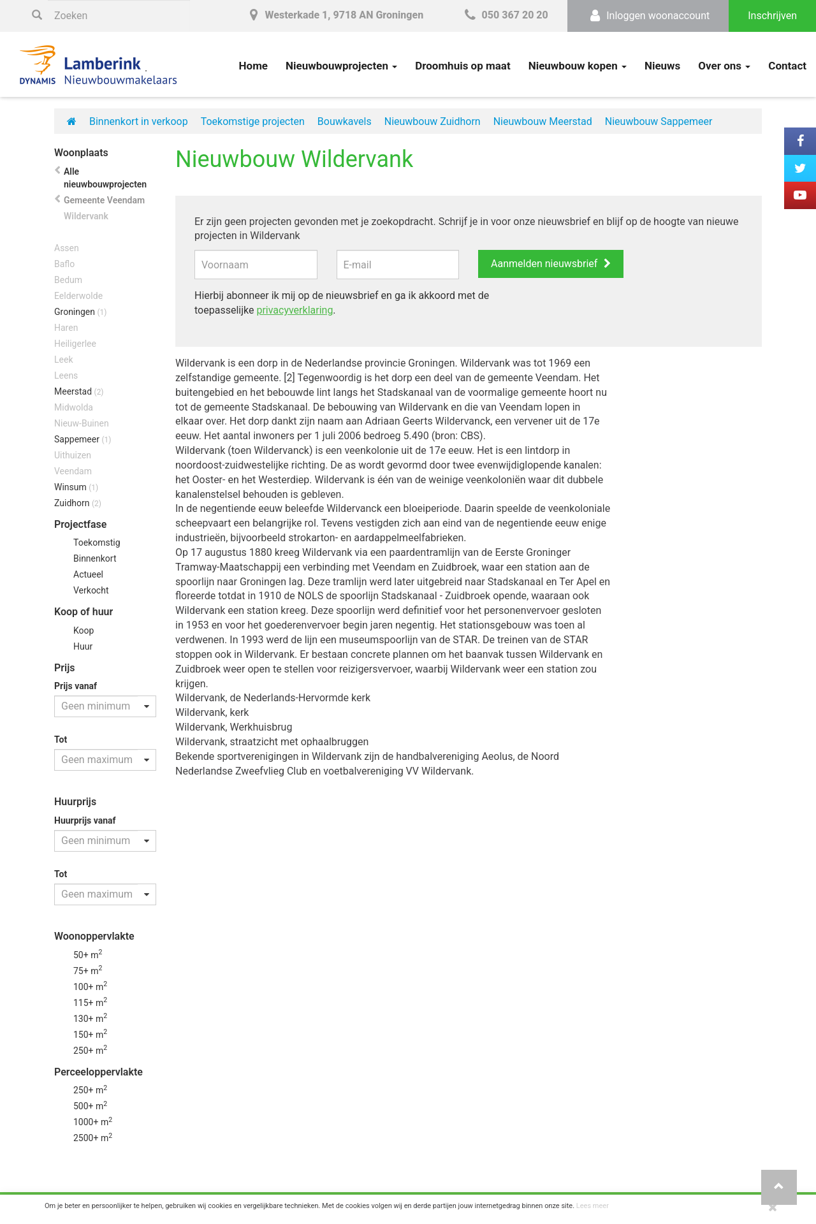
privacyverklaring (294, 310)
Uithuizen (72, 455)
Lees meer (592, 1206)
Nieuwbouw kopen (577, 65)
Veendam (73, 471)
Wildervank (86, 216)
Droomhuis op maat (463, 65)
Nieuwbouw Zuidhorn (432, 121)
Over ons (724, 65)
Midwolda (73, 407)
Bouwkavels (344, 121)
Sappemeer (82, 439)
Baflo (64, 264)
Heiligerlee (75, 344)
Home (253, 65)
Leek (63, 359)
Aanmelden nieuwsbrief (544, 264)
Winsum (76, 487)
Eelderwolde (78, 296)
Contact (787, 65)
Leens (66, 375)
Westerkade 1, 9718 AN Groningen (334, 15)
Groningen (80, 312)
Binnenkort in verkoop (138, 121)
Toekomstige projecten (253, 121)
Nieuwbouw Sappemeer (659, 121)
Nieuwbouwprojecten (341, 65)
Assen (66, 248)
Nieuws (662, 65)
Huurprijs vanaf (85, 820)
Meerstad (79, 391)
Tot (60, 739)
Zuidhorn (77, 503)
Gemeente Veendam (104, 200)
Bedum (68, 280)
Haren (66, 328)
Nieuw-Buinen (81, 423)
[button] (779, 1187)
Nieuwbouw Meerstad (542, 121)
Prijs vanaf (75, 686)
